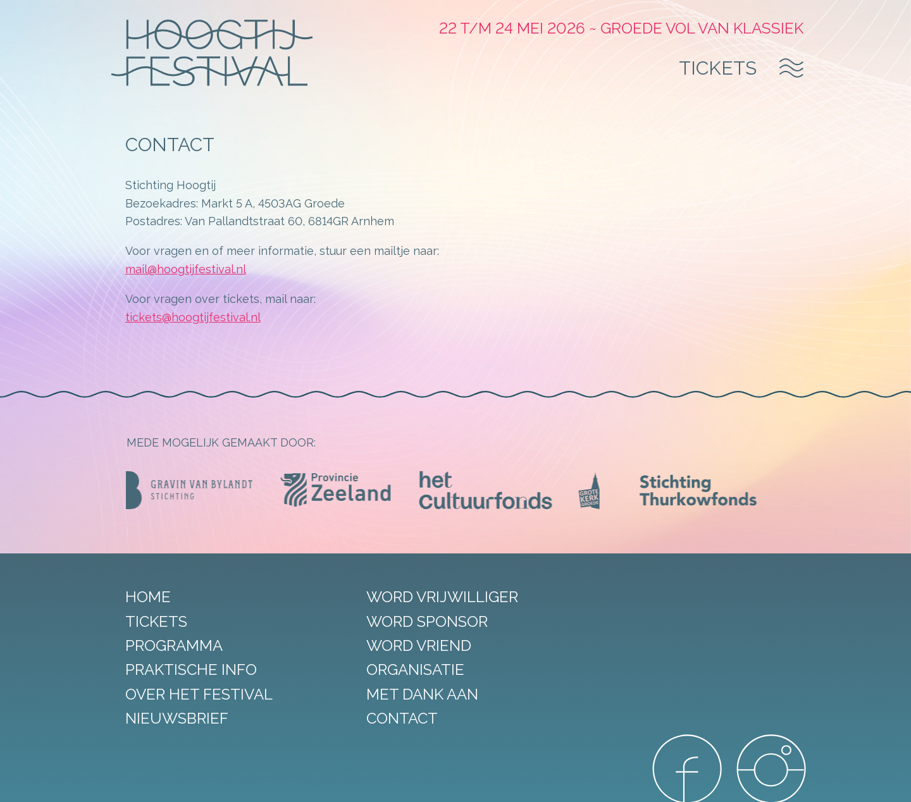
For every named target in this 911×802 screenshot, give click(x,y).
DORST (627, 782)
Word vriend (411, 645)
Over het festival (200, 694)
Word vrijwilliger (435, 597)
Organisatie (408, 670)
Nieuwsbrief (178, 718)
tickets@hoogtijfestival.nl (194, 317)
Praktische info (192, 670)
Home (149, 597)
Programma (175, 645)
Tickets (717, 69)
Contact (394, 718)
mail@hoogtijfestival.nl (187, 269)
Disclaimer (311, 782)
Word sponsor (419, 621)
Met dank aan (415, 694)
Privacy (356, 782)
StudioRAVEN (574, 782)
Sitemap (265, 782)
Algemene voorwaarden (428, 782)
